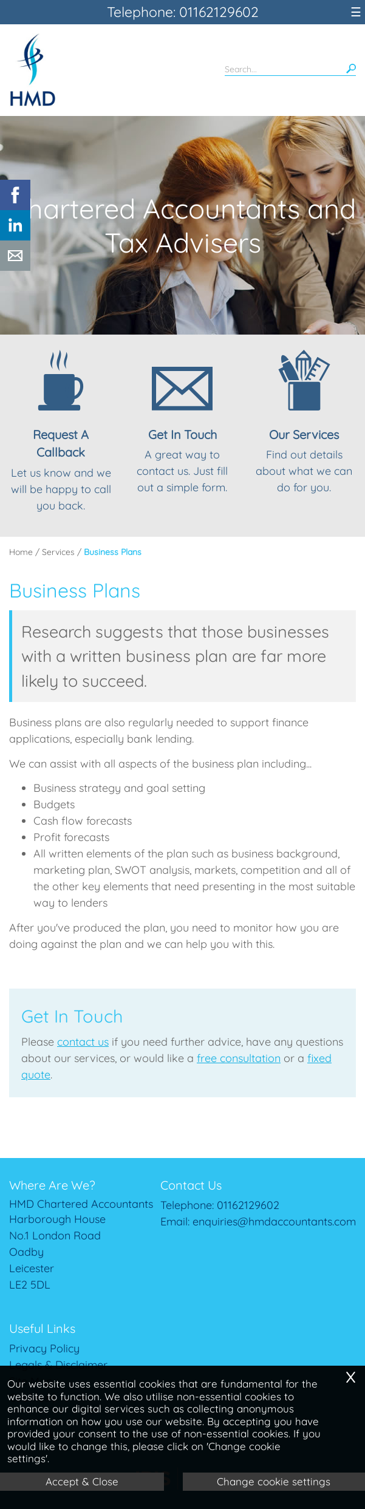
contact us (83, 1042)
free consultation (239, 1058)
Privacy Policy (44, 1348)
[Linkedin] (15, 237)
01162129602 (248, 1205)
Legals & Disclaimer (58, 1365)
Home (21, 552)
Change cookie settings (273, 1481)
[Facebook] (15, 206)
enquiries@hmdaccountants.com (274, 1221)
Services (58, 552)
